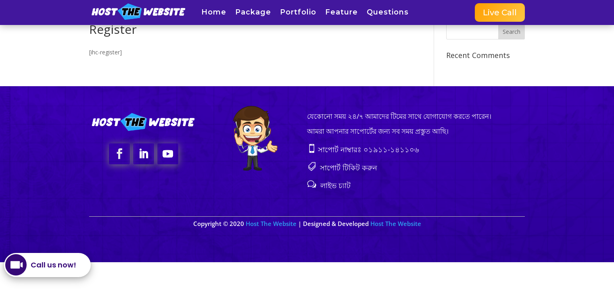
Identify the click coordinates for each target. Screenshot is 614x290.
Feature (341, 13)
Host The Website (272, 224)
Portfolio (298, 13)
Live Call (500, 12)
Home (213, 13)
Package (253, 13)
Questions (388, 13)
